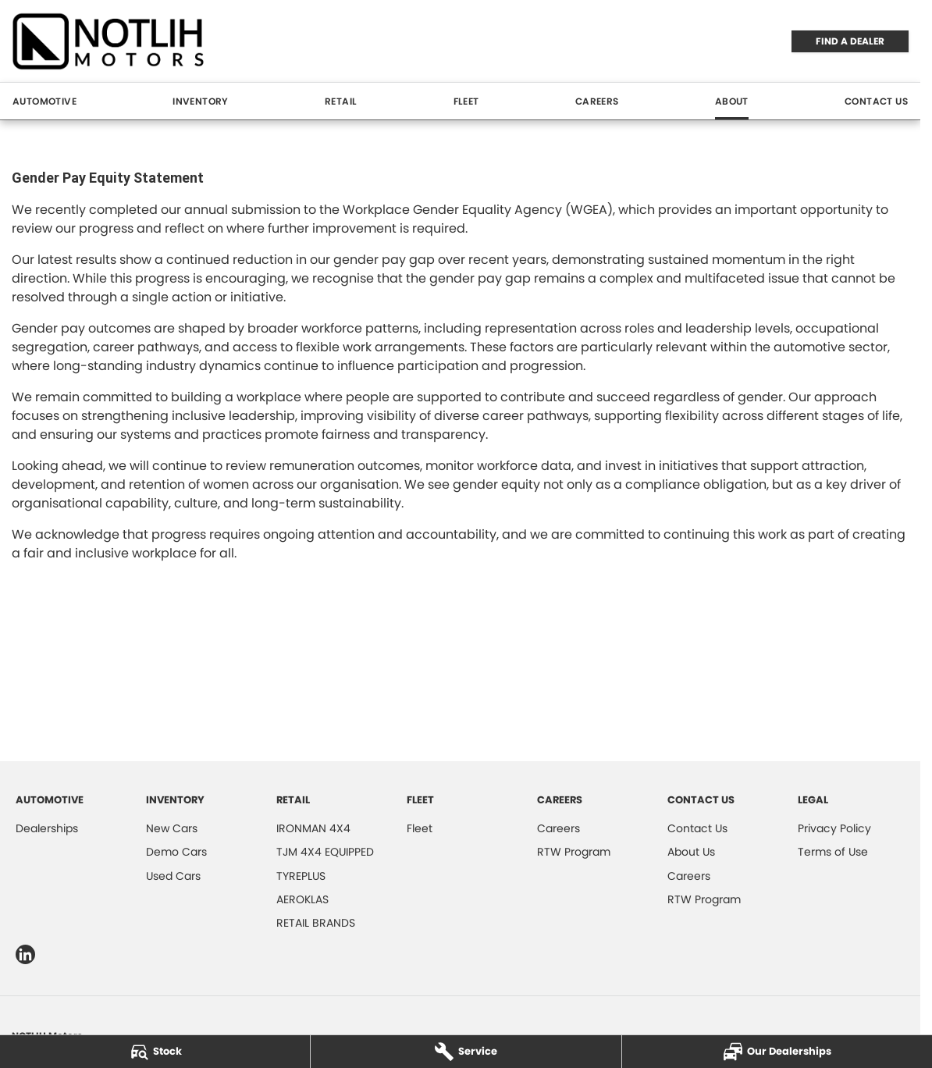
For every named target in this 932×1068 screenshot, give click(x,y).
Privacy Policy (834, 828)
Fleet (466, 101)
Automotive (44, 101)
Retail (341, 101)
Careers (597, 101)
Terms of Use (833, 852)
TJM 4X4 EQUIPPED (325, 852)
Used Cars (173, 876)
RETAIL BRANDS (315, 923)
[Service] (466, 1051)
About (732, 101)
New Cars (171, 828)
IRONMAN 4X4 (313, 828)
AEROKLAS (302, 899)
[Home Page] (109, 41)
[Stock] (155, 1051)
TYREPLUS (300, 876)
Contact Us (876, 101)
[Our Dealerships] (777, 1051)
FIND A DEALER (850, 41)
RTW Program (573, 852)
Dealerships (47, 828)
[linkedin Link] (25, 954)
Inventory (201, 101)
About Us (691, 852)
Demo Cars (176, 852)
